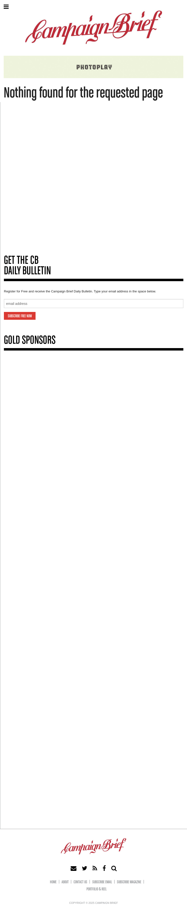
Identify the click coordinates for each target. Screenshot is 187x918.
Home (53, 882)
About (65, 882)
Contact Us (80, 882)
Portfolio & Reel (96, 889)
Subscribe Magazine (129, 882)
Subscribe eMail (102, 882)
